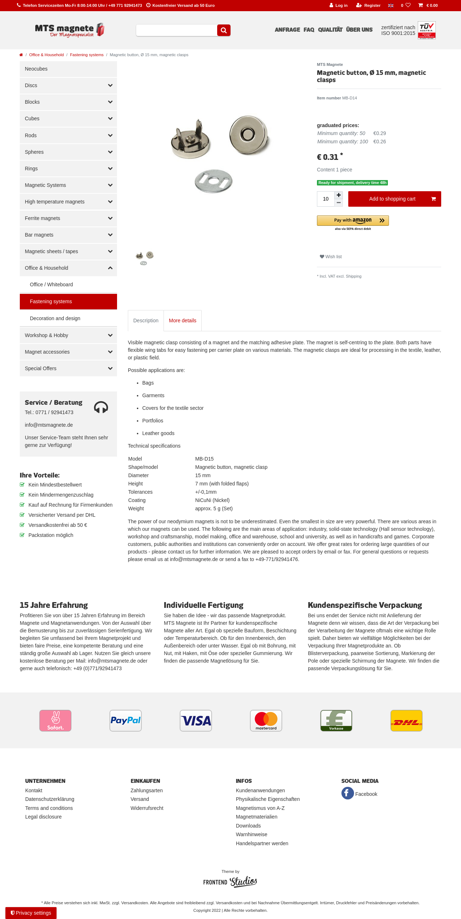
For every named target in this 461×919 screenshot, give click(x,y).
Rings (31, 168)
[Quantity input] (325, 199)
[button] (379, 223)
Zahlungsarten (147, 790)
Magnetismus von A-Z (260, 808)
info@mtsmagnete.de (49, 425)
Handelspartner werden (262, 843)
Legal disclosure (43, 817)
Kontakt (33, 790)
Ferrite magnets (42, 218)
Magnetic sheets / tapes (51, 251)
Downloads (248, 826)
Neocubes (36, 69)
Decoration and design (55, 318)
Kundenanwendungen (260, 790)
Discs (31, 85)
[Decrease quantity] (338, 203)
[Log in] (338, 5)
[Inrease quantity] (338, 195)
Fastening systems (86, 55)
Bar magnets (39, 235)
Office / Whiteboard (51, 284)
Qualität (330, 30)
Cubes (32, 118)
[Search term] (176, 30)
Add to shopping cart (402, 199)
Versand (140, 799)
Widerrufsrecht (147, 808)
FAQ (309, 30)
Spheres (34, 152)
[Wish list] (406, 5)
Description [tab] (145, 320)
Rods (31, 135)
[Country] (390, 5)
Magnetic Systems (45, 185)
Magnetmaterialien (256, 817)
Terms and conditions (49, 808)
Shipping (354, 276)
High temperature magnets (55, 202)
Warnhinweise (251, 834)
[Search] (223, 30)
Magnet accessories (47, 352)
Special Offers (41, 368)
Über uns (359, 30)
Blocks (32, 102)
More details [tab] (182, 320)
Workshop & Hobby (46, 335)
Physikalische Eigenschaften (268, 799)
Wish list (331, 256)
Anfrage (287, 30)
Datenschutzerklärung (49, 799)
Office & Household (46, 55)
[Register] (368, 5)
